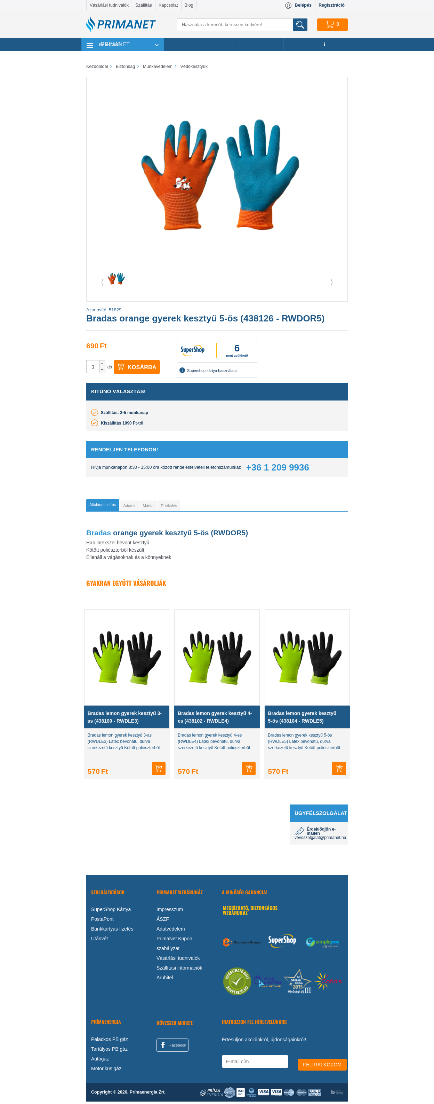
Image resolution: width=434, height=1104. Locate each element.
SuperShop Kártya (111, 912)
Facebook (172, 1047)
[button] (102, 363)
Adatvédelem (170, 931)
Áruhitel (164, 980)
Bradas (98, 535)
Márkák (270, 44)
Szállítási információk (179, 970)
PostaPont (102, 921)
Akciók (245, 44)
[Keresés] (242, 24)
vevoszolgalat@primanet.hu (320, 840)
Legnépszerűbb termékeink (198, 44)
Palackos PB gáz (109, 1041)
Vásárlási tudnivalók (109, 5)
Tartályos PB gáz (109, 1051)
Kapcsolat (168, 5)
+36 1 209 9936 (277, 467)
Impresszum (169, 912)
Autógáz (100, 1061)
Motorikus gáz (106, 1071)
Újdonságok (301, 44)
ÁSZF (162, 921)
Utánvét (99, 941)
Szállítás (143, 5)
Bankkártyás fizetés (112, 931)
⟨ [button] (102, 282)
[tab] (114, 506)
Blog (189, 5)
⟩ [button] (331, 282)
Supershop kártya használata (207, 370)
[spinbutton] (93, 366)
